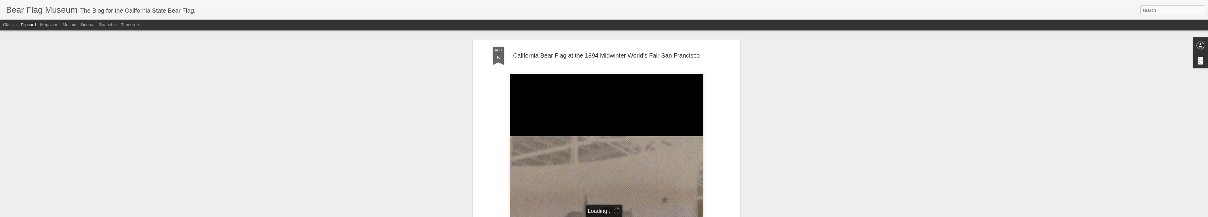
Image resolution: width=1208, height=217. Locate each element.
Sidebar (87, 24)
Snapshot (108, 24)
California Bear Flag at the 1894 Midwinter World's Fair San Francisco (606, 55)
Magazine (49, 24)
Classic (10, 24)
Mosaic (69, 24)
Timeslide (130, 24)
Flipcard (28, 24)
